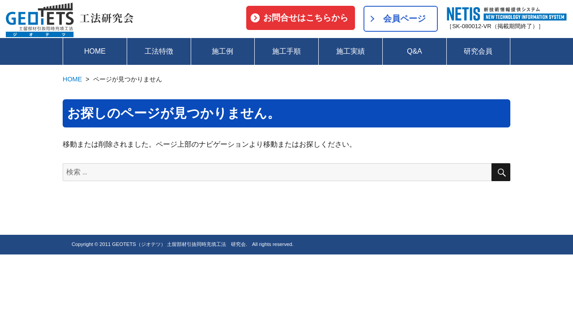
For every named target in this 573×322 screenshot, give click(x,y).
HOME (95, 51)
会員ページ (404, 18)
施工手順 (286, 51)
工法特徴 (159, 51)
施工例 (222, 51)
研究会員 (478, 51)
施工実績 (350, 51)
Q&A (414, 51)
